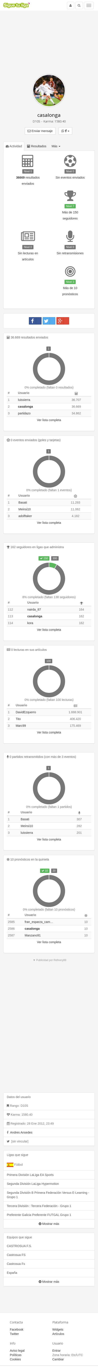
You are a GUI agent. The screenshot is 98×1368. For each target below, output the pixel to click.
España (12, 1272)
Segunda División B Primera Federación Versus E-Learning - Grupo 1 (48, 1195)
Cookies (15, 1359)
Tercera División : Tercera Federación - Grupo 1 (39, 1206)
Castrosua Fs (16, 1264)
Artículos (58, 1334)
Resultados (36, 146)
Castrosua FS (16, 1255)
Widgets (57, 1329)
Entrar (56, 1350)
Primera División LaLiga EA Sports (30, 1175)
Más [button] (56, 146)
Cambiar (58, 1359)
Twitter (14, 1334)
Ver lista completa (49, 420)
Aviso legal (17, 1350)
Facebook (16, 1329)
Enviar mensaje (40, 131)
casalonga (49, 115)
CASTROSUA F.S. (19, 1246)
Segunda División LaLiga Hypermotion (33, 1183)
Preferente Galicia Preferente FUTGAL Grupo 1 (39, 1215)
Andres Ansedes (21, 1132)
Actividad (14, 146)
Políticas (15, 1355)
